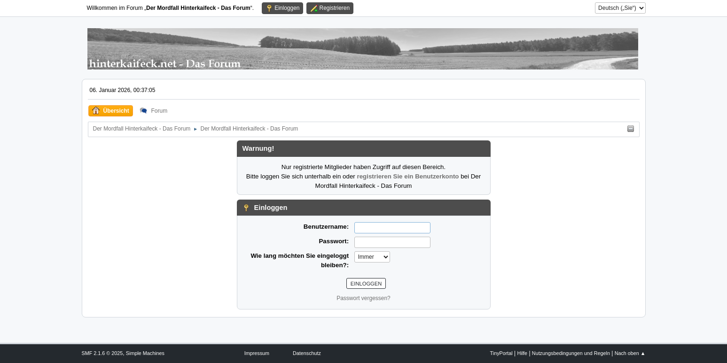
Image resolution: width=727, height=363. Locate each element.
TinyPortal (501, 353)
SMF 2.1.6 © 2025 (102, 353)
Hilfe (522, 353)
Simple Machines (145, 353)
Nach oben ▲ (630, 353)
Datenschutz (307, 353)
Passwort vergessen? (363, 298)
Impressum (256, 353)
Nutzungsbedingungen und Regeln (571, 353)
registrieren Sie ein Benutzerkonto (408, 176)
